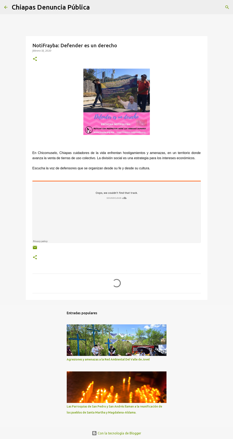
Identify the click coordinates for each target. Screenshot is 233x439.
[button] (34, 59)
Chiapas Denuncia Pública (51, 7)
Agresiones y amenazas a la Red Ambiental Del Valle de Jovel (108, 359)
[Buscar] (95, 7)
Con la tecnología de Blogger (116, 433)
